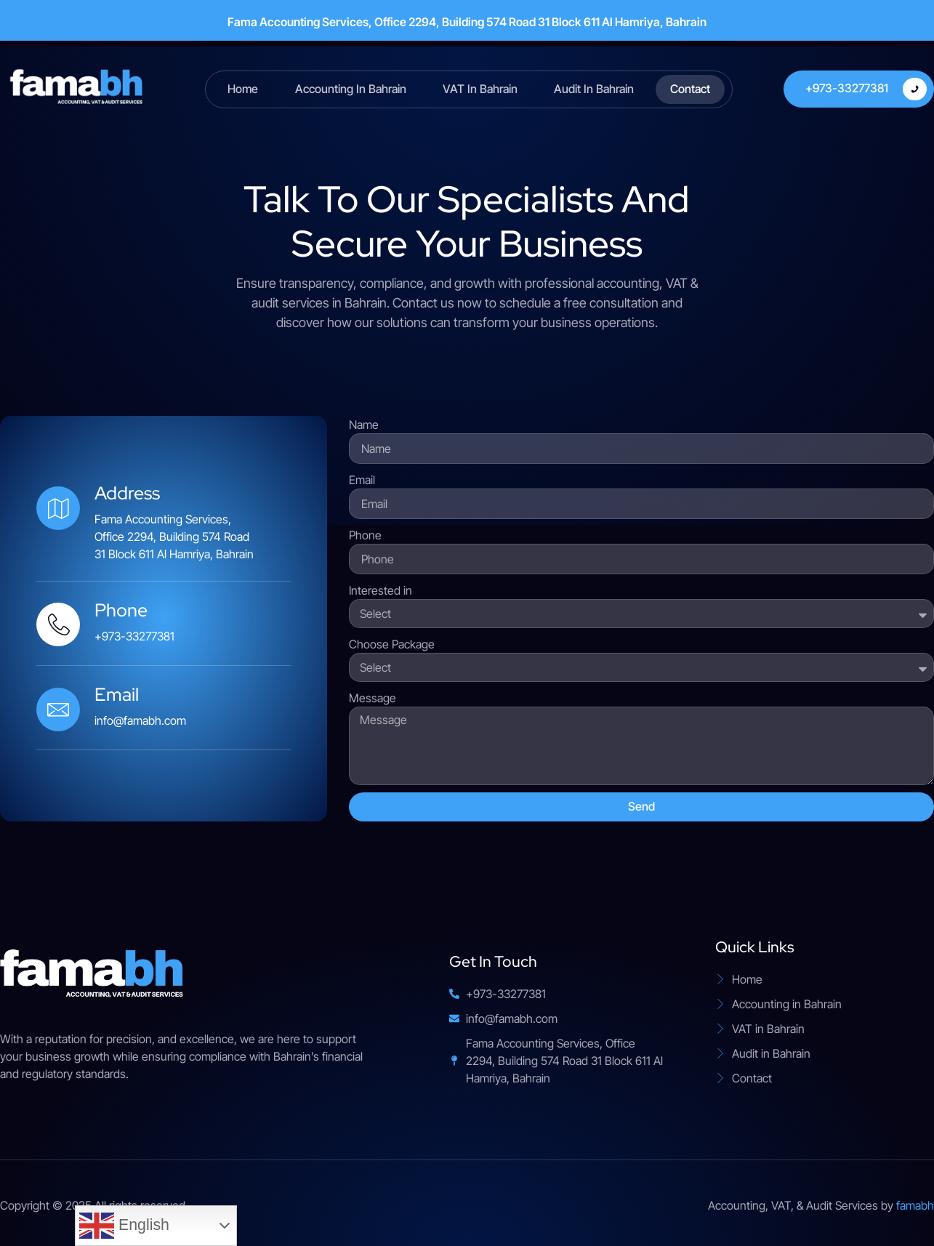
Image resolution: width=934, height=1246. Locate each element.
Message (372, 698)
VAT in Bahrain (480, 88)
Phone (365, 535)
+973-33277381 (866, 89)
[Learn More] (163, 623)
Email (362, 480)
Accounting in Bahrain (350, 88)
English (124, 1225)
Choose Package (392, 644)
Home (243, 88)
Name (364, 424)
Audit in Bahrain (594, 88)
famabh (915, 1205)
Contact (690, 88)
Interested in (380, 590)
